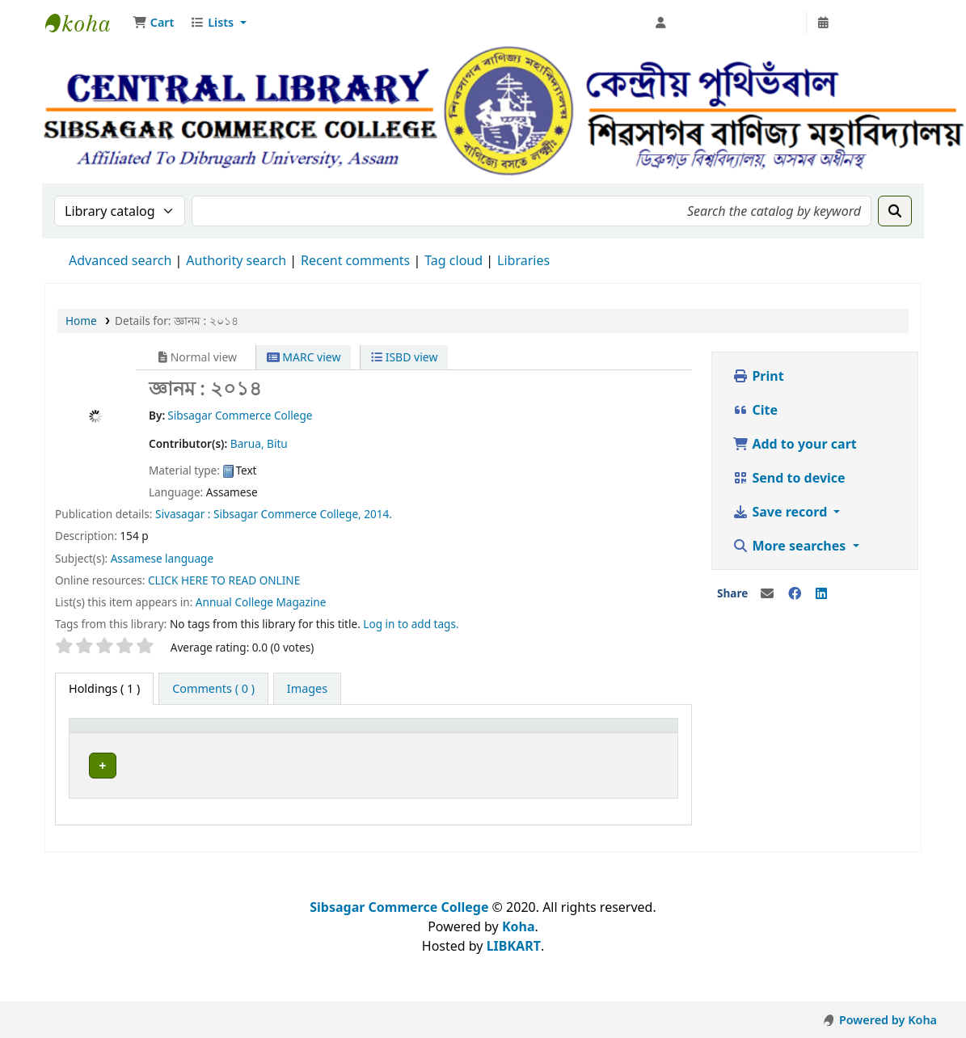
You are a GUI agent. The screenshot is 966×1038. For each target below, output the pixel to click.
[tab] (213, 689)
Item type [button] (104, 733)
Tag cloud (453, 260)
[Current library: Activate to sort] (285, 732)
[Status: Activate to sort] (539, 732)
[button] (153, 22)
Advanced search (120, 260)
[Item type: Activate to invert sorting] (134, 732)
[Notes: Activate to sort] (629, 732)
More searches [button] (790, 546)
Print (757, 376)
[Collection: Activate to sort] (436, 732)
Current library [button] (247, 733)
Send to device (788, 478)
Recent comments (355, 260)
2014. (378, 513)
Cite (755, 410)
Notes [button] (605, 733)
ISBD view (404, 357)
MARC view (304, 357)
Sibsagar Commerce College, (287, 513)
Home (81, 320)
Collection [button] (409, 733)
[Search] (895, 211)
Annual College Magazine (261, 602)
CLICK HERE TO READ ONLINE (224, 580)
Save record (781, 512)
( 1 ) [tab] (104, 688)
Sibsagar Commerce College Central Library (85, 22)
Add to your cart (794, 444)
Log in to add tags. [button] (410, 623)
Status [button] (523, 733)
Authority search (236, 260)
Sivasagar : (182, 513)
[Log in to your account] (726, 22)
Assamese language (162, 558)
